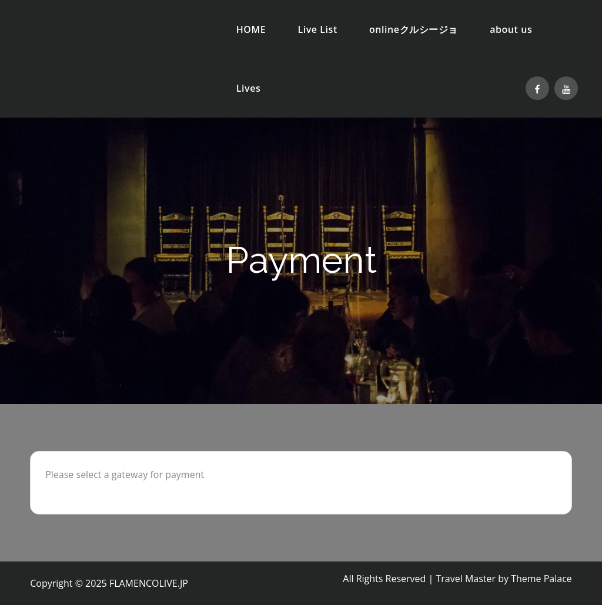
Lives (248, 88)
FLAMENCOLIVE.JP (148, 583)
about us (511, 29)
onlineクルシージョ (413, 29)
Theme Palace (541, 578)
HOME (251, 29)
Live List (317, 29)
